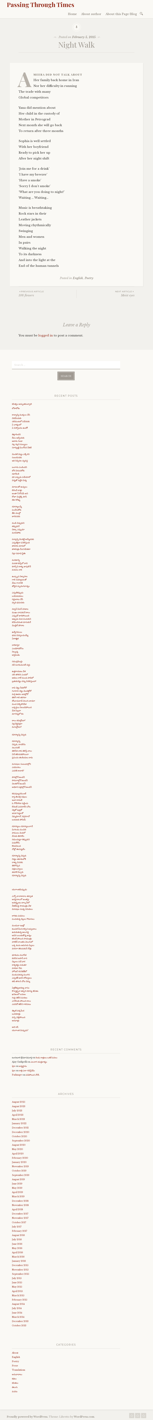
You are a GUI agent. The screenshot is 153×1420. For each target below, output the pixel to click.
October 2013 (19, 1325)
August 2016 (18, 1235)
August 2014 (18, 1303)
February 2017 (19, 1230)
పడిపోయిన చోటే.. (33, 1074)
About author (91, 14)
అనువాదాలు (17, 1374)
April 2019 (17, 1192)
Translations (18, 1369)
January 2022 (19, 1123)
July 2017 (16, 1226)
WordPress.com (84, 1416)
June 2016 (17, 1243)
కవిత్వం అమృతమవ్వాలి (22, 403)
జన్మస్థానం (23, 1065)
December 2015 (20, 1265)
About (15, 1352)
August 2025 (18, 1101)
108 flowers (47, 293)
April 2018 (17, 1209)
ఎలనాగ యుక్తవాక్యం (39, 1061)
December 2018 (20, 1200)
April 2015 (17, 1290)
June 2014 (17, 1312)
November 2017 (20, 1217)
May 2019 (17, 1187)
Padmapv (17, 1074)
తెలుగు (15, 1387)
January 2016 (19, 1260)
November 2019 (20, 1166)
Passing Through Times (40, 4)
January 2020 (19, 1162)
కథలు (14, 1378)
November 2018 (20, 1205)
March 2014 (18, 1316)
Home (72, 14)
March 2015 (18, 1295)
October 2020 (19, 1136)
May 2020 (17, 1149)
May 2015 (17, 1286)
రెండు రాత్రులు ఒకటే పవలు (46, 1057)
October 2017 (19, 1222)
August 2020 (19, 1144)
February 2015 (19, 1299)
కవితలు (15, 1382)
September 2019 (20, 1174)
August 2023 (18, 1106)
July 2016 (17, 1239)
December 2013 (20, 1321)
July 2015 (17, 1278)
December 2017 (20, 1213)
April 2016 (17, 1252)
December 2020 (20, 1131)
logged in (45, 335)
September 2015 (20, 1273)
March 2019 (18, 1196)
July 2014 (17, 1308)
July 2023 (17, 1110)
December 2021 (20, 1127)
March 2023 (18, 1119)
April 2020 (18, 1153)
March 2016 (18, 1256)
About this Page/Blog (121, 14)
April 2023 (17, 1114)
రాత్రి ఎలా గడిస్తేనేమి (27, 1070)
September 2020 (21, 1140)
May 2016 (17, 1247)
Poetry (89, 278)
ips (13, 1065)
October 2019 (19, 1170)
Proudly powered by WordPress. (27, 1416)
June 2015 (17, 1282)
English (78, 278)
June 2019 (17, 1183)
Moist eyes (105, 293)
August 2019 (18, 1179)
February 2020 (20, 1157)
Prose (15, 1365)
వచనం (14, 1391)
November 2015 (20, 1269)
